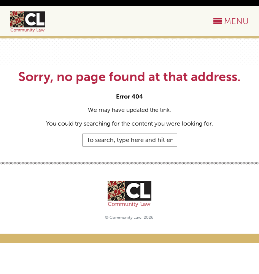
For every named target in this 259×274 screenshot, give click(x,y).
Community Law (36, 21)
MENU (236, 21)
